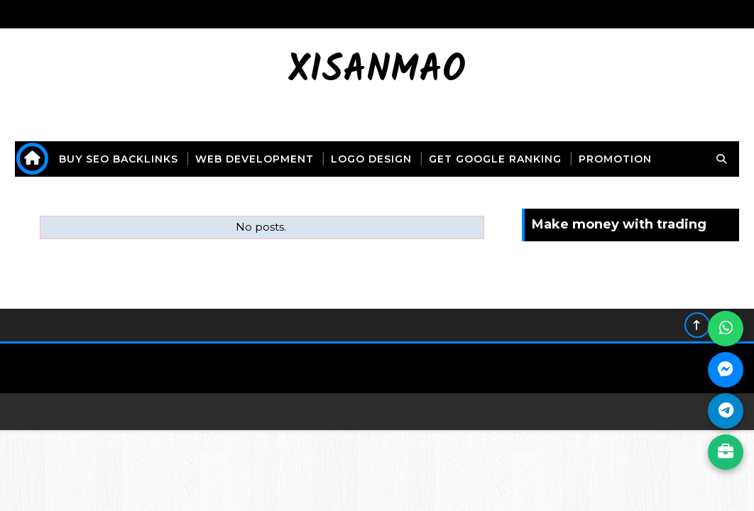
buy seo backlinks (118, 159)
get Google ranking (495, 159)
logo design (371, 159)
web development (254, 159)
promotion (615, 159)
